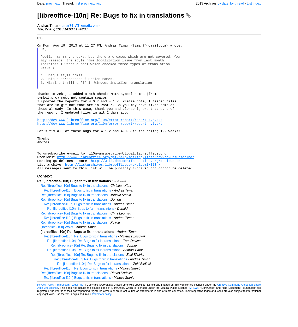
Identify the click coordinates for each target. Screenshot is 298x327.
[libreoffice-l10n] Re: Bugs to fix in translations (114, 15)
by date (222, 3)
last (98, 3)
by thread (237, 3)
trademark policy (101, 323)
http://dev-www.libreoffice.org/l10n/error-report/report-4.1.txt (99, 143)
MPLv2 (193, 317)
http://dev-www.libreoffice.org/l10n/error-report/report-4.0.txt (99, 139)
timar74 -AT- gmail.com (79, 25)
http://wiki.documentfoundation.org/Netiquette (135, 189)
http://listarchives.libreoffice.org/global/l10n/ (112, 193)
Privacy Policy (45, 314)
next (56, 3)
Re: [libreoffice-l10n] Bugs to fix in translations (74, 215)
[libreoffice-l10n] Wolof (57, 257)
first (77, 3)
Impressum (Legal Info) (70, 314)
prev (49, 3)
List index (254, 3)
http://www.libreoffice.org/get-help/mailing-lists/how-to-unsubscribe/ (125, 184)
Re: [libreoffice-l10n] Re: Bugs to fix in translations (80, 266)
